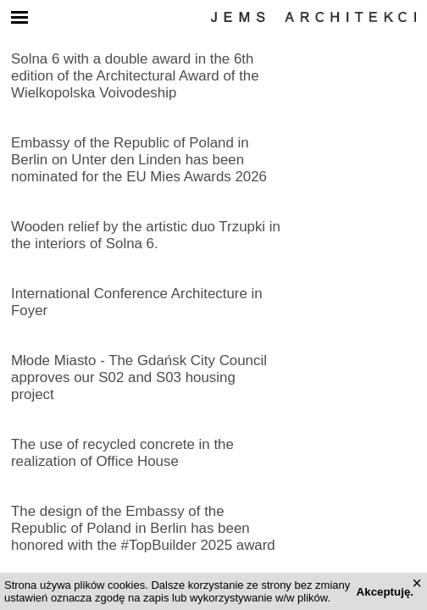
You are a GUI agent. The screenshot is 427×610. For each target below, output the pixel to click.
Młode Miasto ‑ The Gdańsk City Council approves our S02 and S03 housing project (139, 377)
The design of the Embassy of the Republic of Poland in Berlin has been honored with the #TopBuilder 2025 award (143, 528)
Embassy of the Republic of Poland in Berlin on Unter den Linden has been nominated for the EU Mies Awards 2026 (139, 160)
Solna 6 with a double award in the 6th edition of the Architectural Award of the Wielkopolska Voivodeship (135, 76)
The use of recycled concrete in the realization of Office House (122, 452)
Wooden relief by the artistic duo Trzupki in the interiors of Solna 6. (145, 235)
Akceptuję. (385, 591)
